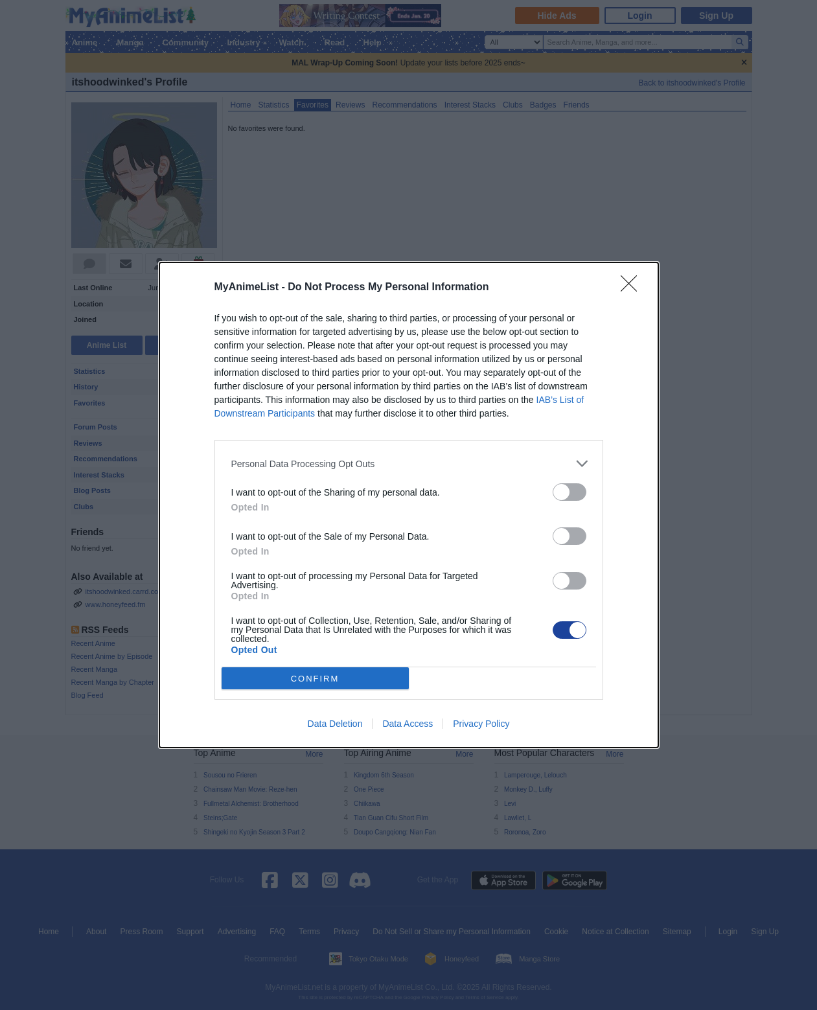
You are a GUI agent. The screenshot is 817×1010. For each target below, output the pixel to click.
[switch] (569, 492)
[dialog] (408, 505)
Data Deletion (335, 723)
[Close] (633, 287)
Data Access (407, 723)
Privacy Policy (481, 723)
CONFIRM (315, 678)
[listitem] (408, 463)
